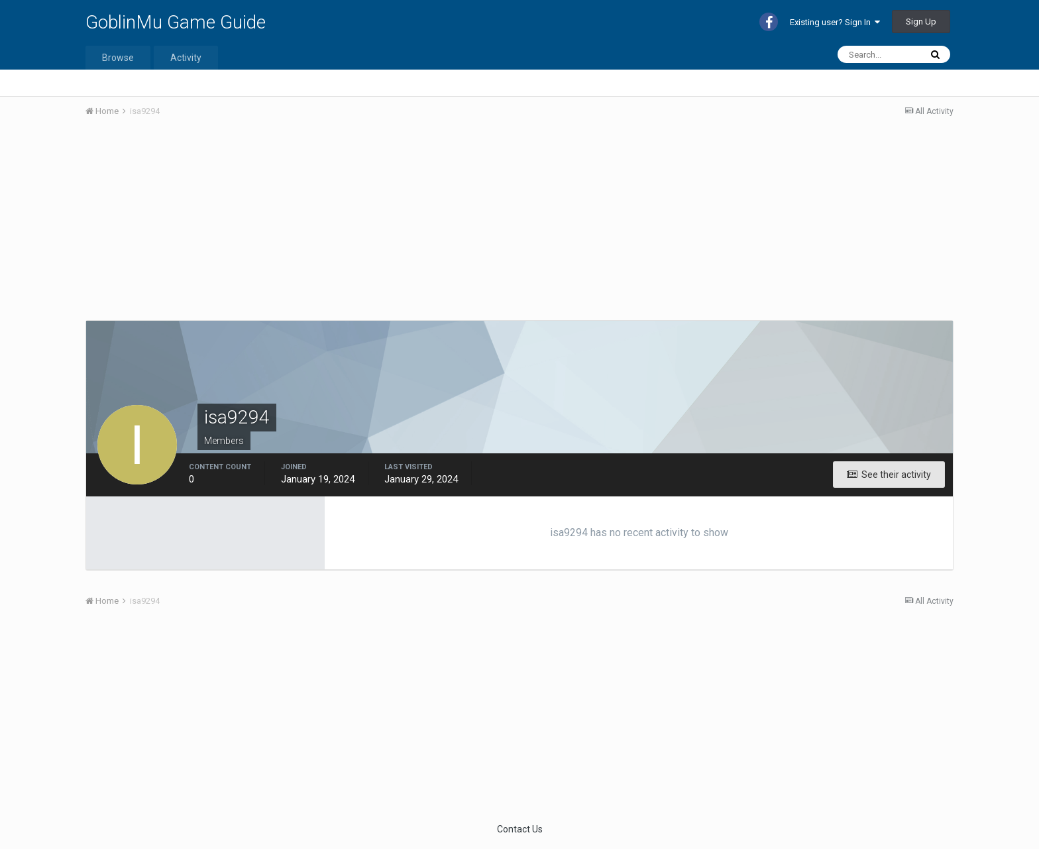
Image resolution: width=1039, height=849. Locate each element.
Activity (185, 57)
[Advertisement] (326, 227)
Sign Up (921, 22)
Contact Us (520, 829)
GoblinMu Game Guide (175, 22)
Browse (118, 57)
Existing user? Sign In (835, 22)
